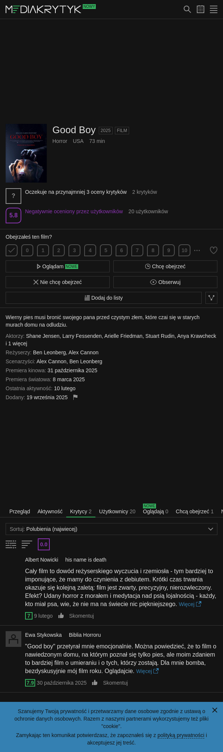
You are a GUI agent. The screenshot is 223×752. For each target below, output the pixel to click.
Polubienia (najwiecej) (111, 529)
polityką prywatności (181, 735)
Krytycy (81, 511)
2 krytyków (144, 192)
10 (184, 250)
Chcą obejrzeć (195, 511)
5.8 (13, 215)
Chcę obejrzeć (165, 266)
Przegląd (19, 511)
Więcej (190, 604)
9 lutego (43, 616)
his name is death (86, 560)
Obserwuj (165, 282)
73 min (97, 141)
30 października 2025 (61, 683)
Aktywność (49, 511)
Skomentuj (81, 616)
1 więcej (17, 343)
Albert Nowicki (41, 560)
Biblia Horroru (85, 635)
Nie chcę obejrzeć (57, 282)
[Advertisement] (111, 71)
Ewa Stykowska (43, 635)
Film (122, 130)
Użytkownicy (117, 511)
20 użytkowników (148, 211)
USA (78, 141)
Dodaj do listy (104, 298)
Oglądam (57, 266)
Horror (59, 141)
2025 (106, 130)
